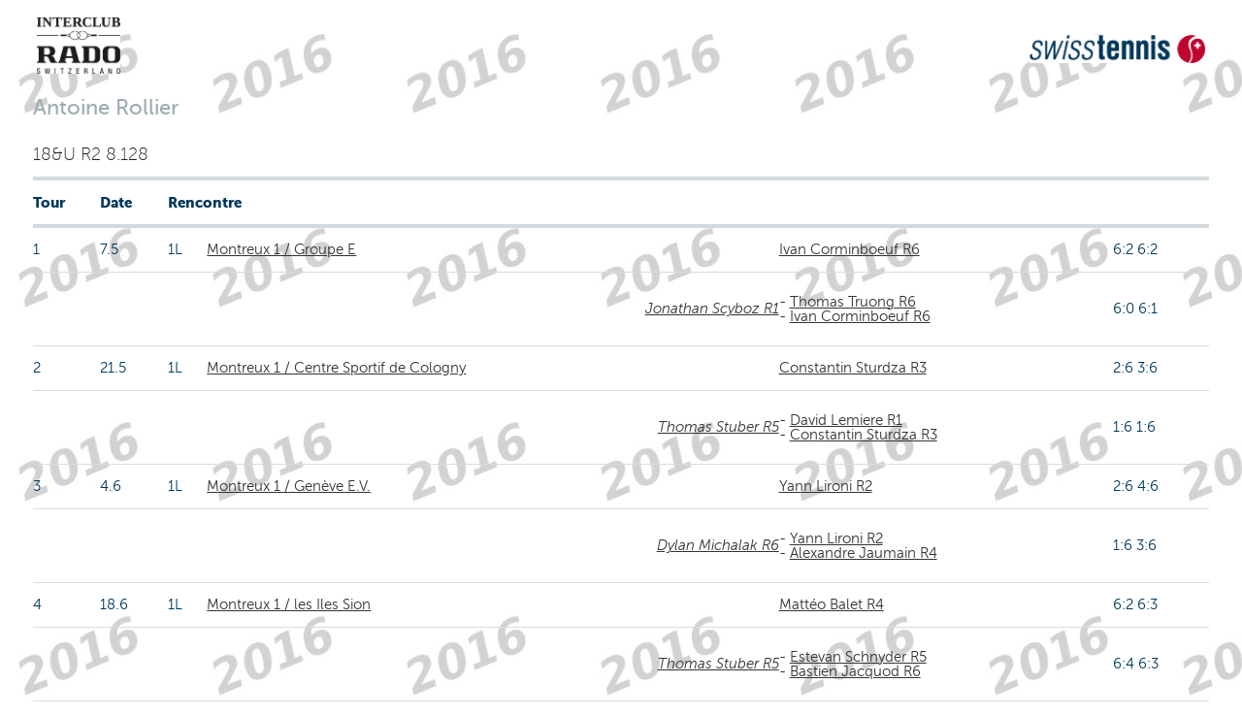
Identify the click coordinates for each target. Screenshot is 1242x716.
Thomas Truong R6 (853, 301)
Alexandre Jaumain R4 (863, 553)
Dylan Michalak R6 (718, 545)
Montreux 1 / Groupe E (281, 249)
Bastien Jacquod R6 (855, 671)
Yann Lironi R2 (825, 486)
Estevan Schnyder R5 (858, 657)
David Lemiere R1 (846, 420)
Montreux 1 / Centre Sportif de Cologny (336, 367)
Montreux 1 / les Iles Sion (289, 604)
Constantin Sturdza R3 (853, 367)
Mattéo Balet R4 (831, 604)
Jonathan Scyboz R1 (712, 308)
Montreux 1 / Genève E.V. (289, 486)
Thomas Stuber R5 (718, 427)
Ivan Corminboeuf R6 (849, 249)
